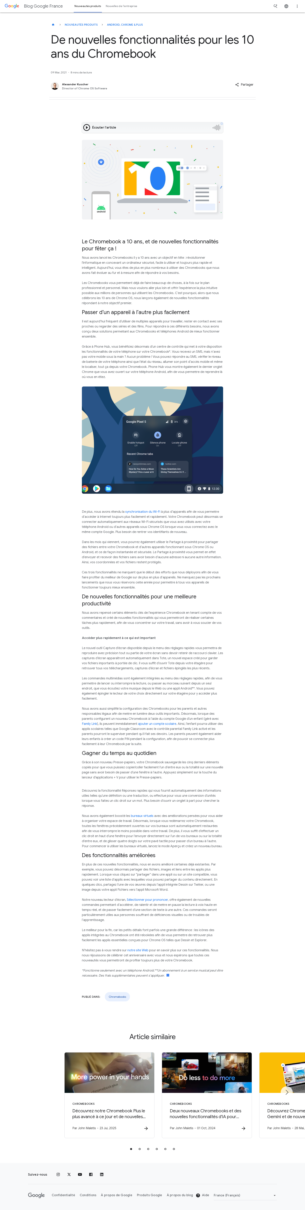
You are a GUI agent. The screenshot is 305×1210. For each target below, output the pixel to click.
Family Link (89, 724)
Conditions (88, 1195)
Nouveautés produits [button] (87, 6)
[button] (244, 84)
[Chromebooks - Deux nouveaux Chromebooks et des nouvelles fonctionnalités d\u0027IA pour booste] (203, 1095)
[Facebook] (91, 1174)
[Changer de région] (245, 1195)
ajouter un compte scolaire (157, 724)
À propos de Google (116, 1195)
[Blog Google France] (53, 24)
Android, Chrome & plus (125, 24)
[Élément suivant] (286, 1092)
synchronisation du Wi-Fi (142, 512)
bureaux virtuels (142, 816)
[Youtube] (80, 1174)
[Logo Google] (36, 1195)
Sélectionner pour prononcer (147, 900)
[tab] (131, 1149)
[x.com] (69, 1174)
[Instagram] (58, 1174)
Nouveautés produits (81, 24)
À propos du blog (180, 1195)
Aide (202, 1195)
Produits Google (149, 1195)
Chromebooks (117, 996)
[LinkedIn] (101, 1174)
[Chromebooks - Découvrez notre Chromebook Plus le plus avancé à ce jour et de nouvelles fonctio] (101, 1095)
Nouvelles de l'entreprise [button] (121, 6)
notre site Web (137, 950)
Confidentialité (63, 1195)
